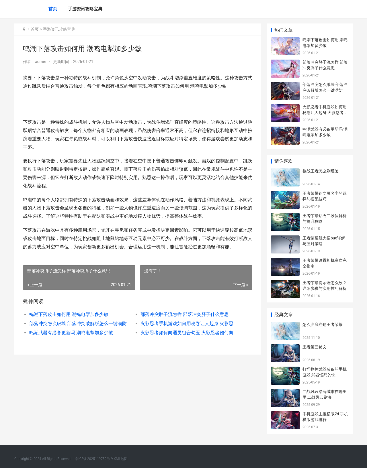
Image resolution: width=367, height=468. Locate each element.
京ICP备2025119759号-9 (94, 459)
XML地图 (121, 459)
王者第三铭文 (314, 347)
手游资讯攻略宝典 (85, 8)
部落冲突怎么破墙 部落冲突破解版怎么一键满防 (78, 323)
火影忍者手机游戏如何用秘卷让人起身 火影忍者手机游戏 (190, 323)
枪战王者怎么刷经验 (320, 171)
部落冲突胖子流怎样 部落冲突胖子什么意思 (184, 314)
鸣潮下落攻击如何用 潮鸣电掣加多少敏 (68, 314)
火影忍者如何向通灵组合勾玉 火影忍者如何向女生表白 (190, 332)
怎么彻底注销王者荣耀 (322, 324)
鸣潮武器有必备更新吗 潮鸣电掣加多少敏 (71, 332)
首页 (52, 8)
